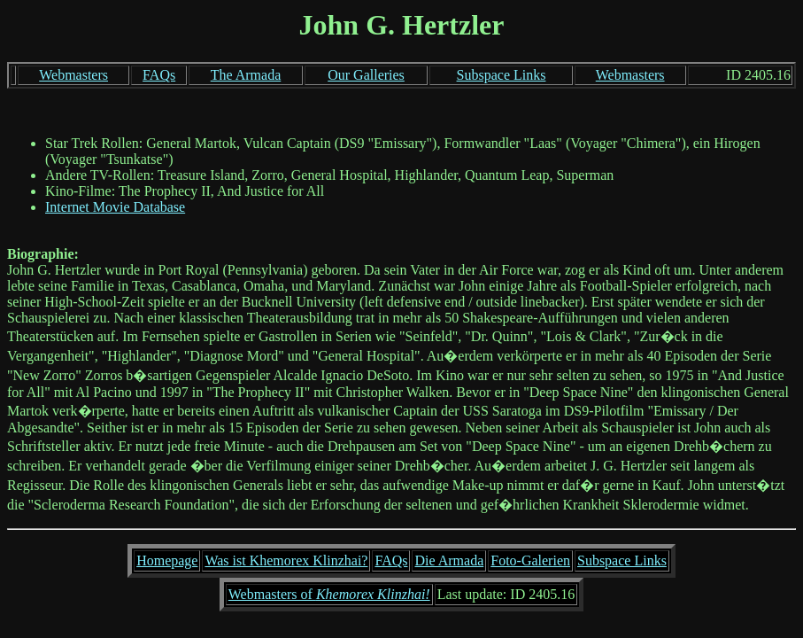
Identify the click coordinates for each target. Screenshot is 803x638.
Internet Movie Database (115, 206)
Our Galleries (366, 74)
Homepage (166, 560)
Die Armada (448, 560)
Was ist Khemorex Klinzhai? (286, 560)
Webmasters (73, 74)
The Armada (246, 74)
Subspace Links (501, 74)
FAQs (159, 74)
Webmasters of (329, 594)
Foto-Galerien (530, 560)
